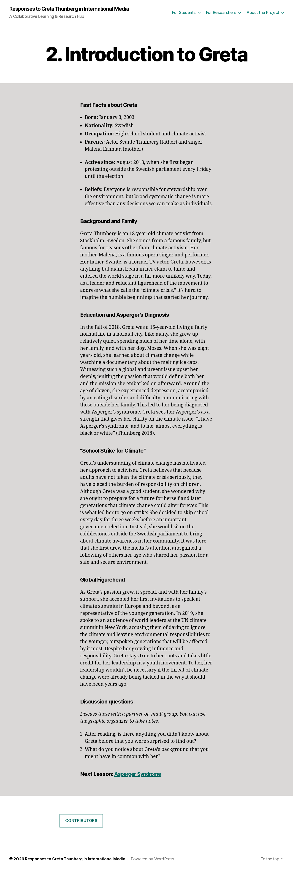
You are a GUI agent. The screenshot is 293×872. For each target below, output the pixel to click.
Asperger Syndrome (139, 774)
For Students (184, 12)
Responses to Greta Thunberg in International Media (73, 9)
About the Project (263, 12)
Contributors (81, 821)
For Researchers (221, 12)
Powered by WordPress (155, 859)
